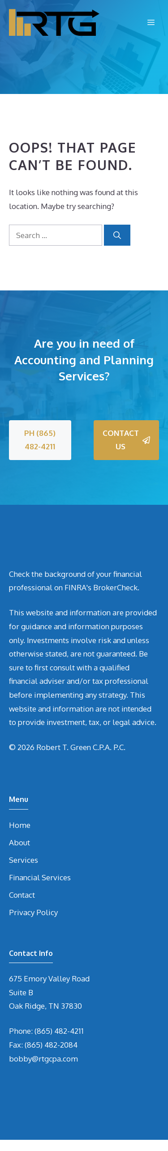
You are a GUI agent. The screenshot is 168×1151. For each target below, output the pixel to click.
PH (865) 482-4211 (40, 440)
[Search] (117, 235)
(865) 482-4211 (59, 1031)
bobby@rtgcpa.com (43, 1058)
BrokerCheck (115, 587)
